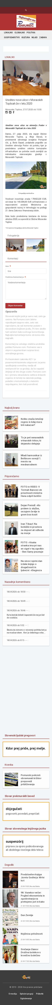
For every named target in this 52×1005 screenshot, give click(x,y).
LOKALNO (8, 32)
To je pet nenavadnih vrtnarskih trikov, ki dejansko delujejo (32, 440)
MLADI (34, 37)
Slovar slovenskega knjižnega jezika (25, 828)
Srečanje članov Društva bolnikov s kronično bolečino (31, 952)
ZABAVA (43, 37)
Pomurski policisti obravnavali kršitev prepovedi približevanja (31, 780)
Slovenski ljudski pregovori (20, 735)
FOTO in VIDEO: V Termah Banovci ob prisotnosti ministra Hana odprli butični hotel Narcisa (31, 491)
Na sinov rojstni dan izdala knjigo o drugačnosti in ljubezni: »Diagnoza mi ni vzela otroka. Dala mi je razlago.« (31, 566)
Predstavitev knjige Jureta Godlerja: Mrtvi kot (33, 877)
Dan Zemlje (27, 915)
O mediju (13, 994)
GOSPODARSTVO (12, 37)
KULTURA (26, 37)
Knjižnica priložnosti (32, 933)
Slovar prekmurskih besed (20, 796)
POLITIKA (31, 32)
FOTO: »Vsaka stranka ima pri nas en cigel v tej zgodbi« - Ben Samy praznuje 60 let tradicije (32, 547)
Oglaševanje (26, 998)
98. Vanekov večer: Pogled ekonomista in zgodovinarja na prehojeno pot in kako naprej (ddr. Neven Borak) (33, 897)
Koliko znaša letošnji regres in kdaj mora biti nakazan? (32, 422)
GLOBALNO (20, 32)
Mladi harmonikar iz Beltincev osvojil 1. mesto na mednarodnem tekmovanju (31, 460)
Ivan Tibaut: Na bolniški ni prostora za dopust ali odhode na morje (32, 528)
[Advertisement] (26, 690)
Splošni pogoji (26, 994)
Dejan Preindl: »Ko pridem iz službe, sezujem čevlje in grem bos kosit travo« (30, 510)
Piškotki (39, 994)
